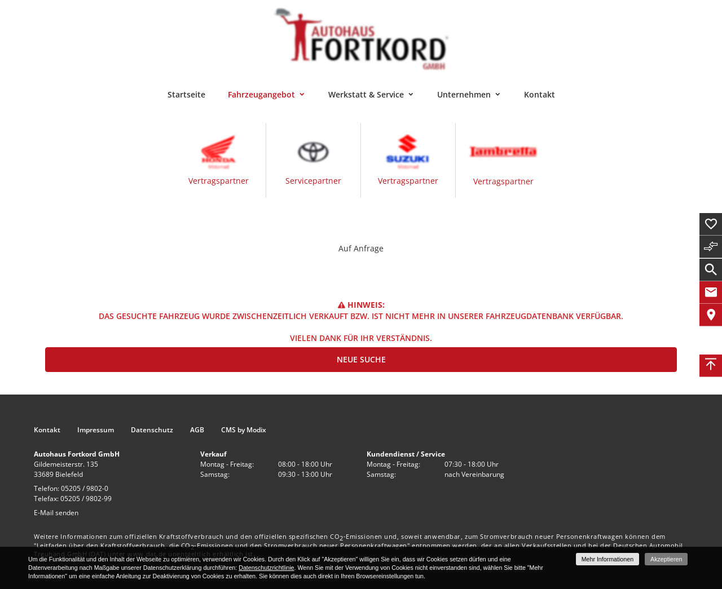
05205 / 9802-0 (84, 488)
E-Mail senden (56, 512)
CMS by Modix (243, 430)
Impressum (95, 430)
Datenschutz (152, 430)
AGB (197, 430)
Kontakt (539, 94)
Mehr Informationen (607, 559)
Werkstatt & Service (366, 94)
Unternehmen (464, 94)
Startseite (186, 94)
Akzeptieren (666, 559)
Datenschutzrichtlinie (266, 567)
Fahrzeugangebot (261, 94)
